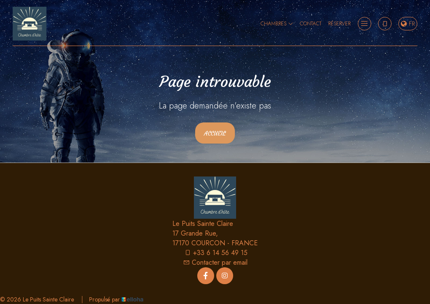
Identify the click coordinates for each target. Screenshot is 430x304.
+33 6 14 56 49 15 (216, 253)
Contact (310, 23)
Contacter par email (215, 262)
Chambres (277, 23)
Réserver (339, 23)
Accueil (215, 133)
